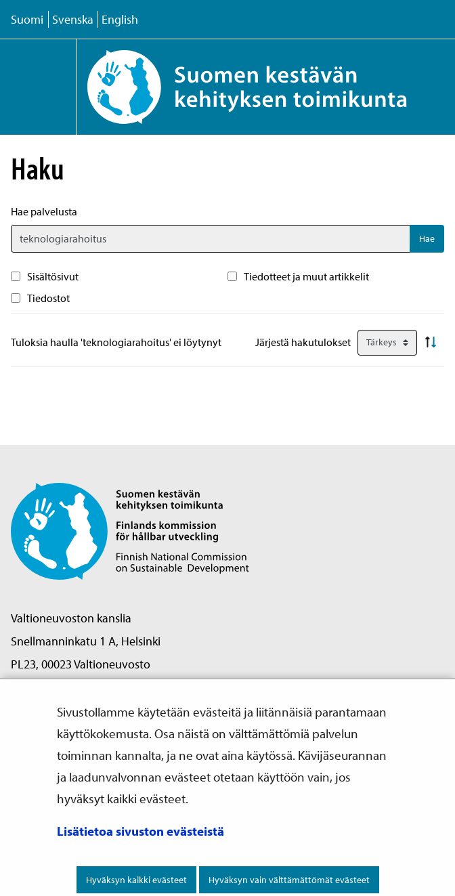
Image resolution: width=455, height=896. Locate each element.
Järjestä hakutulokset (303, 342)
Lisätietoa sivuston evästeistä (140, 831)
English (120, 19)
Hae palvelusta (44, 211)
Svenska (72, 19)
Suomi (27, 19)
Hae (427, 238)
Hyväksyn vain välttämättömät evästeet (289, 880)
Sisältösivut (53, 276)
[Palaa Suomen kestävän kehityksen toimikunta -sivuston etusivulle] (265, 87)
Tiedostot (48, 298)
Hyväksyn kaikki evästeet (136, 880)
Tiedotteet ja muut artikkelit (306, 276)
